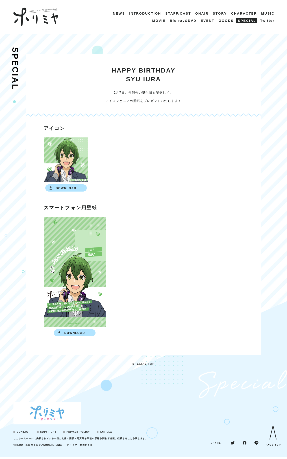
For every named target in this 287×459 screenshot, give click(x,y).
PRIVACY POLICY (78, 434)
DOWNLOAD (66, 188)
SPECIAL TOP (143, 365)
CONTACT (23, 434)
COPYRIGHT (48, 434)
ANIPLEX (106, 434)
